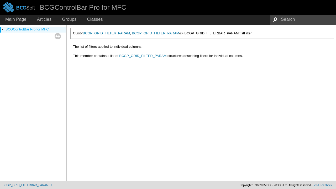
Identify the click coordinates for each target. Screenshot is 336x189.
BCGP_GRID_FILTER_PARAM (106, 33)
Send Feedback (322, 185)
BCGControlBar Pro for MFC (27, 29)
